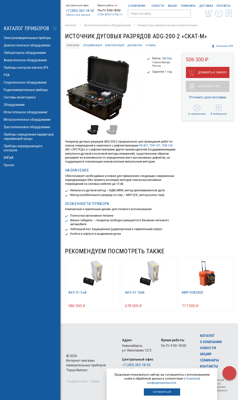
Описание (72, 45)
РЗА (30, 75)
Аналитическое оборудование (30, 60)
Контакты (224, 5)
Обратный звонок (78, 14)
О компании (138, 5)
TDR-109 (167, 145)
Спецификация (92, 45)
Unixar (95, 381)
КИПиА (30, 158)
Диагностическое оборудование (30, 45)
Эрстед (167, 58)
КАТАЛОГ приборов (26, 28)
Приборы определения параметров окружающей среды (30, 136)
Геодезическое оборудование (30, 82)
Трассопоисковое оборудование (30, 127)
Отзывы (150, 45)
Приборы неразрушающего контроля (30, 148)
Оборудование (30, 105)
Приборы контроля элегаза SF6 (30, 67)
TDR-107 (154, 145)
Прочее (30, 165)
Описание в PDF (222, 46)
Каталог (207, 336)
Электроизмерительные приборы (30, 38)
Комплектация (114, 45)
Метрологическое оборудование (30, 119)
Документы (134, 45)
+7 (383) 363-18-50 (80, 11)
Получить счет (205, 86)
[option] (104, 87)
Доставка (206, 5)
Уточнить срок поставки (207, 97)
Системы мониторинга (30, 97)
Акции (172, 5)
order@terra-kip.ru (110, 14)
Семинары (188, 5)
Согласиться (162, 391)
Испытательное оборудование (30, 112)
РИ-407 (143, 145)
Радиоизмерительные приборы (30, 90)
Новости (158, 5)
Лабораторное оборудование (30, 53)
